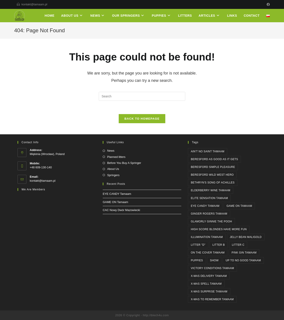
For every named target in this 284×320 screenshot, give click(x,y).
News (110, 150)
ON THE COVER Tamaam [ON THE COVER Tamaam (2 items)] (208, 252)
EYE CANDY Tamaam (117, 193)
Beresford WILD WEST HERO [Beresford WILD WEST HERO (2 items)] (212, 174)
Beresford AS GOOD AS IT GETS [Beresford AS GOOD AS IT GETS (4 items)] (214, 159)
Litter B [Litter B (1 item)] (218, 244)
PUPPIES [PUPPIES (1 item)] (197, 260)
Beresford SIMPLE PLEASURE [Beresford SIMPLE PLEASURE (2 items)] (213, 167)
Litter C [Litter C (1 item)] (238, 244)
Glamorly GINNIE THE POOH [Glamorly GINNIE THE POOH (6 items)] (211, 221)
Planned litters (116, 157)
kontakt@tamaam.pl (34, 4)
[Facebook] (267, 4)
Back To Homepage (142, 118)
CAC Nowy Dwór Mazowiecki (121, 210)
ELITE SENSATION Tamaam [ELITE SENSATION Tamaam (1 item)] (209, 198)
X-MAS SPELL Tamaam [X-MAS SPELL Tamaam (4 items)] (206, 283)
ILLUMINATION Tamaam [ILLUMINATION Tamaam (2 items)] (207, 237)
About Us (113, 169)
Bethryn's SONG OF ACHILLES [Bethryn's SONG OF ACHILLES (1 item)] (213, 182)
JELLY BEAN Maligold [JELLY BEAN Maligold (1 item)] (246, 237)
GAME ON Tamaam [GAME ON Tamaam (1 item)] (239, 205)
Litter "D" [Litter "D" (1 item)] (198, 244)
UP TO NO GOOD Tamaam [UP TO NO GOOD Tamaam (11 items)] (243, 260)
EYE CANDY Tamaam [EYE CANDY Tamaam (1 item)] (205, 205)
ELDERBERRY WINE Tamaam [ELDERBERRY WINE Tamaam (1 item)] (210, 190)
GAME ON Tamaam (115, 202)
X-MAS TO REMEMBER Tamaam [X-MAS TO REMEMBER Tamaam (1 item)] (212, 299)
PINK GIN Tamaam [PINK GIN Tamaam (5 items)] (244, 252)
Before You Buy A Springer (124, 163)
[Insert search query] (142, 96)
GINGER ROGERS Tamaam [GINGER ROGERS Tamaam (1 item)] (209, 213)
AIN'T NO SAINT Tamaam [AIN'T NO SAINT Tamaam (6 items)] (207, 151)
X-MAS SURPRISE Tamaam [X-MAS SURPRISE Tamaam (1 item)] (209, 291)
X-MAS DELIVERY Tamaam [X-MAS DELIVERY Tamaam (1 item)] (209, 276)
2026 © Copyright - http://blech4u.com (142, 315)
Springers (113, 175)
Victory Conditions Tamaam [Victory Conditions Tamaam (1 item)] (212, 268)
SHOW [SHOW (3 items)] (214, 260)
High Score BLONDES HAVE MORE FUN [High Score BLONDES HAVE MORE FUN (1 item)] (219, 229)
